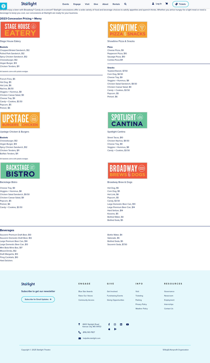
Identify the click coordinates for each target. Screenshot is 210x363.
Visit (137, 291)
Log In (157, 3)
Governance (169, 291)
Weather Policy (142, 308)
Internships (168, 304)
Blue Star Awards (85, 291)
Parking (139, 300)
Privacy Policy (141, 304)
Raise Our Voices (85, 295)
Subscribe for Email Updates (38, 299)
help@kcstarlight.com (89, 338)
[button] (3, 6)
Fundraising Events (115, 295)
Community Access (86, 300)
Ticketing (139, 295)
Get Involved (112, 291)
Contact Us (168, 308)
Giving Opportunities (115, 300)
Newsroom (168, 295)
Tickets (180, 4)
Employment (169, 300)
